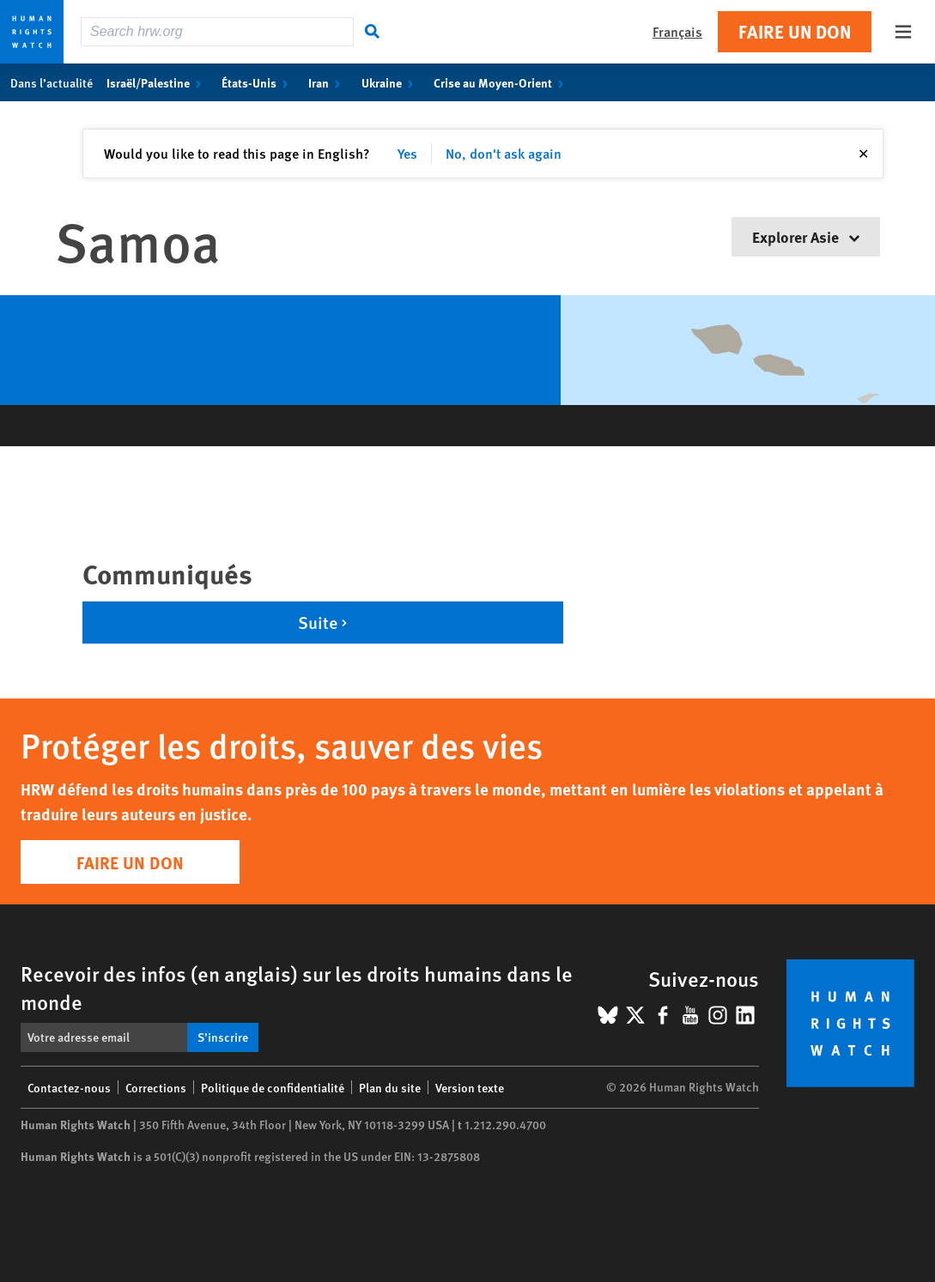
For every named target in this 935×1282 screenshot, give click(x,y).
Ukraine (390, 82)
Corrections (155, 1087)
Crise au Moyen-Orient (502, 82)
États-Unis (258, 82)
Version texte (469, 1087)
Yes (407, 153)
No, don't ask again (504, 153)
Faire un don (794, 31)
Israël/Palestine (157, 82)
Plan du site (390, 1087)
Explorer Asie (805, 236)
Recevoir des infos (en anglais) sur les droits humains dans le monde (297, 987)
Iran (327, 82)
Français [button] (677, 31)
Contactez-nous (69, 1087)
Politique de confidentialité (272, 1087)
